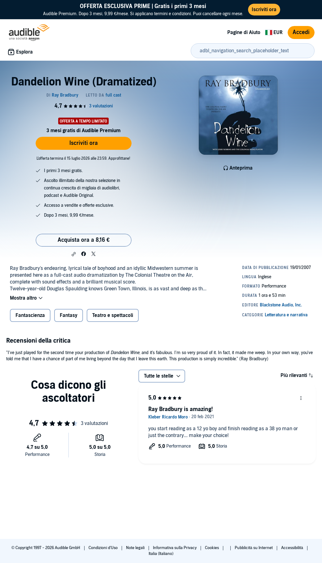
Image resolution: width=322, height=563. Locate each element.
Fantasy (68, 315)
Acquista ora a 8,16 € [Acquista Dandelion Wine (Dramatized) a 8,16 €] (84, 240)
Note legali (136, 547)
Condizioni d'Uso (104, 547)
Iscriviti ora (83, 143)
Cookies (212, 547)
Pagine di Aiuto (243, 32)
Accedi (301, 32)
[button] (73, 254)
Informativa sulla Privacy (175, 547)
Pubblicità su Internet (254, 547)
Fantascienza (30, 315)
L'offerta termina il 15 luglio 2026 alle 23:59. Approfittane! (83, 158)
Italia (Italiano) (161, 553)
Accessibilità (292, 547)
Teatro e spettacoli (112, 315)
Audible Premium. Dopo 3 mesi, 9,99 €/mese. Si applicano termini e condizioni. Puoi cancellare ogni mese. (143, 9)
